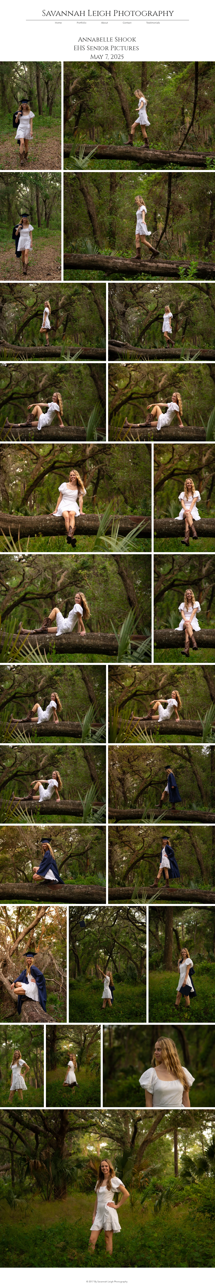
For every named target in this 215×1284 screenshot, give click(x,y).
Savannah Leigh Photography (108, 13)
